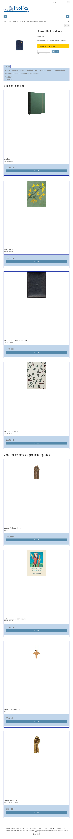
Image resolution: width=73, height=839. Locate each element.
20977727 (65, 828)
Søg (68, 1)
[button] (65, 25)
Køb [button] (55, 51)
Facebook (36, 834)
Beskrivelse (7, 66)
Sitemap (37, 832)
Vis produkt (36, 170)
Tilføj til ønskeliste (42, 54)
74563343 (52, 828)
